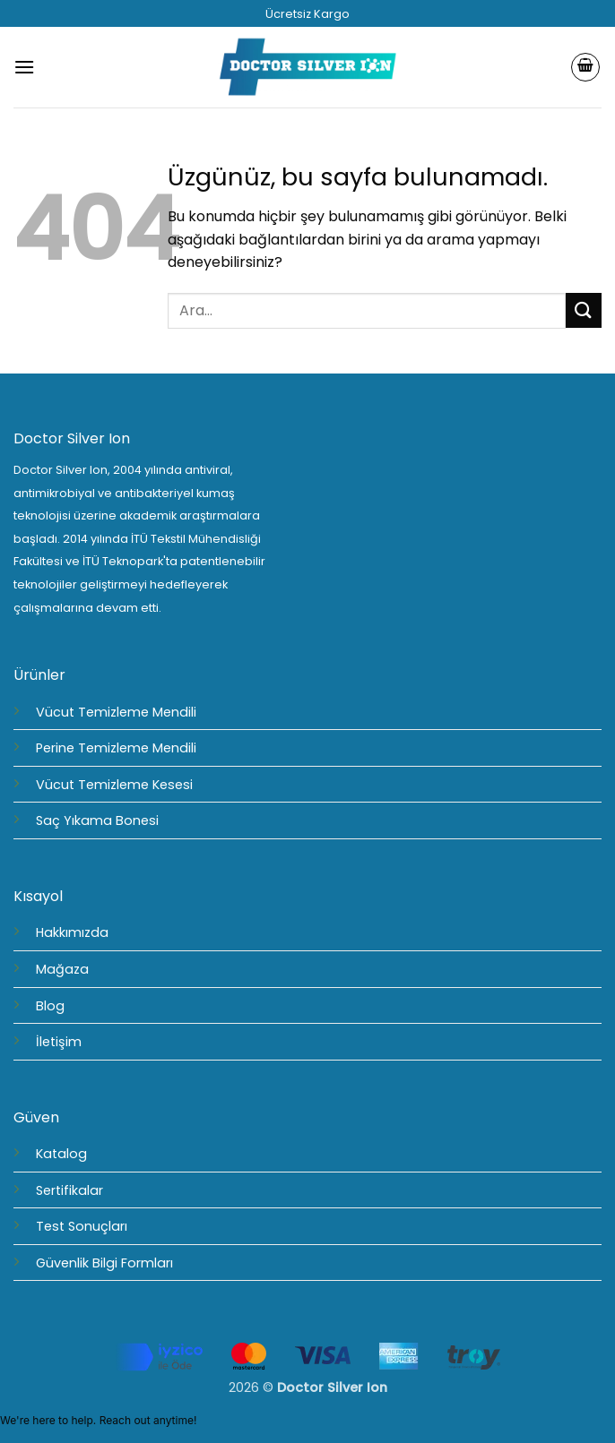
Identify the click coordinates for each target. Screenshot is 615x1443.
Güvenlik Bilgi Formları (104, 1263)
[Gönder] (584, 310)
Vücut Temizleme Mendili (116, 712)
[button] (24, 67)
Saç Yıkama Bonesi (97, 820)
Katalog (61, 1154)
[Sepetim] (585, 67)
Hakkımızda (72, 932)
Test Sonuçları (81, 1226)
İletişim (59, 1042)
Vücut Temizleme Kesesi (114, 785)
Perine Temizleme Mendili (116, 748)
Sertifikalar (69, 1190)
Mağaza (62, 969)
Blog (50, 1006)
